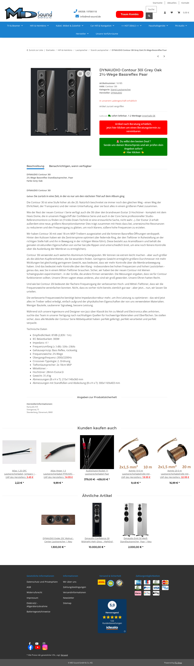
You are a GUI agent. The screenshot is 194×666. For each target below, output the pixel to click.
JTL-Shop (178, 662)
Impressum (32, 597)
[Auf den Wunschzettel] (88, 73)
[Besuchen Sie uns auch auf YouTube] (37, 646)
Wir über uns (69, 581)
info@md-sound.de (90, 16)
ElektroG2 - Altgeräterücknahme (37, 605)
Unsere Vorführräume (107, 33)
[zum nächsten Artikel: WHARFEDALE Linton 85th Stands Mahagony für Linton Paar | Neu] (164, 56)
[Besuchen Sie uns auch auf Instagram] (44, 646)
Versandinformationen (74, 592)
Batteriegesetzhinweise (38, 611)
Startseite (157, 2)
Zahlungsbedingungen (74, 587)
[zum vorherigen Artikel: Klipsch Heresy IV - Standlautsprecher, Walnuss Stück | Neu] (158, 56)
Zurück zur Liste (36, 50)
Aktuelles (172, 2)
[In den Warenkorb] (29, 66)
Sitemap (67, 603)
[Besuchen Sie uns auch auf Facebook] (30, 646)
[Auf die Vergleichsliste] (80, 73)
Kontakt (185, 2)
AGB (29, 587)
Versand (64, 655)
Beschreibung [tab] (35, 166)
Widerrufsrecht (34, 592)
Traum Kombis (130, 14)
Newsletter (68, 597)
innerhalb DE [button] (148, 115)
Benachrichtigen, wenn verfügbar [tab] (70, 166)
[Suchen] (151, 9)
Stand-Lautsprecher (121, 89)
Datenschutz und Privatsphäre (42, 581)
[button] (165, 12)
